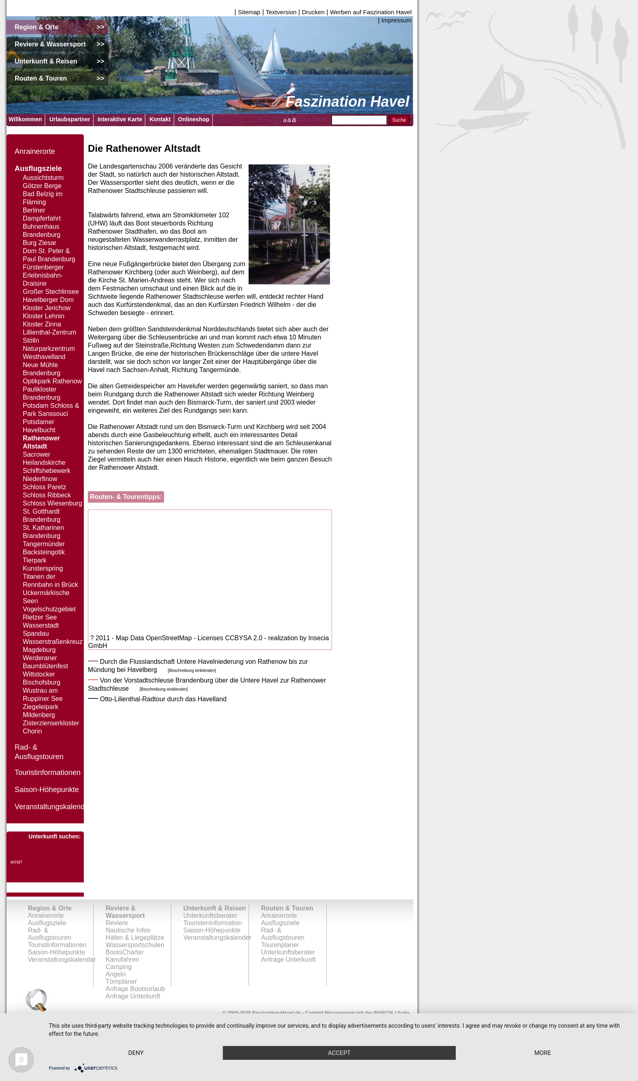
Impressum (396, 20)
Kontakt (159, 119)
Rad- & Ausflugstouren (50, 934)
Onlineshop (194, 119)
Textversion (281, 12)
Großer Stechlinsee (51, 291)
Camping (119, 966)
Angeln (116, 974)
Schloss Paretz (44, 487)
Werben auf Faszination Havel (371, 12)
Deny (136, 1053)
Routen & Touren (287, 908)
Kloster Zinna (42, 324)
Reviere (117, 922)
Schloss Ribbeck (47, 495)
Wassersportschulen (135, 944)
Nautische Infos (128, 930)
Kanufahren (123, 959)
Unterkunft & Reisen (215, 908)
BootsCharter (125, 952)
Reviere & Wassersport (125, 912)
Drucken (313, 12)
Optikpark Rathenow (52, 381)
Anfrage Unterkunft (288, 959)
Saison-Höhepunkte (47, 790)
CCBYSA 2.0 (243, 638)
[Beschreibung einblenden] (192, 670)
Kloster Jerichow (46, 307)
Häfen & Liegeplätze (135, 937)
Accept (339, 1053)
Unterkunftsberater (211, 915)
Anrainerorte (35, 151)
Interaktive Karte (120, 119)
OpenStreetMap (169, 638)
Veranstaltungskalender (53, 807)
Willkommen (25, 119)
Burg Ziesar (40, 242)
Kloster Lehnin (43, 316)
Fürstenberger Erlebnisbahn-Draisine (43, 275)
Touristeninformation (213, 922)
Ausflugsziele (38, 168)
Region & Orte (50, 908)
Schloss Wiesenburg (52, 503)
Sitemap (249, 12)
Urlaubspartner (69, 119)
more (542, 1053)
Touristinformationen (48, 772)
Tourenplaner (280, 944)
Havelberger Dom (48, 299)
